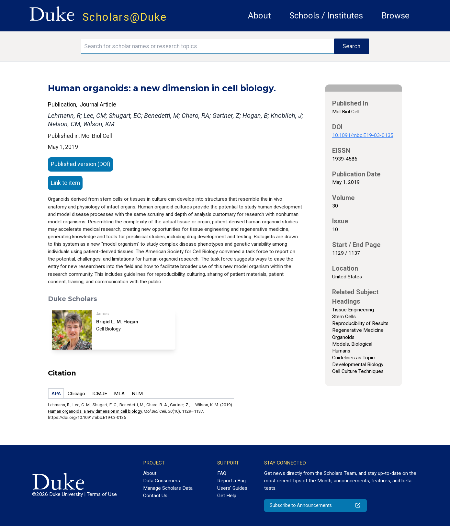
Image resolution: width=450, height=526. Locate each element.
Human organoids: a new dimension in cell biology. (95, 411)
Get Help (226, 495)
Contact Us (155, 495)
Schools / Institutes (326, 15)
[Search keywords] (207, 46)
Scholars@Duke (125, 17)
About (259, 15)
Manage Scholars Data (168, 488)
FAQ (221, 473)
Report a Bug (231, 481)
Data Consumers (161, 481)
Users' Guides (232, 488)
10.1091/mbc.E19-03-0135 (362, 135)
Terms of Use (102, 494)
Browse (395, 15)
